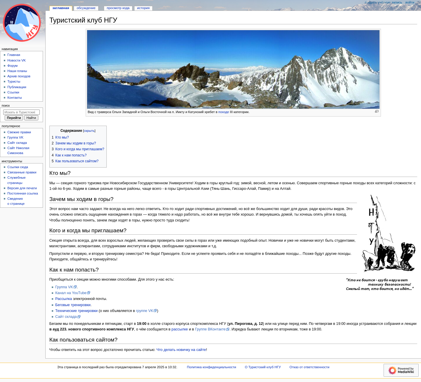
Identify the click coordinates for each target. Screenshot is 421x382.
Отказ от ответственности (309, 367)
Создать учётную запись (383, 2)
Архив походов (18, 76)
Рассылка (63, 299)
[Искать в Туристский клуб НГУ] (21, 112)
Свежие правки (19, 132)
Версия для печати (22, 188)
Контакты (14, 97)
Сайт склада (66, 317)
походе (223, 112)
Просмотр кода (118, 8)
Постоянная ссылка (22, 193)
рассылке (180, 329)
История (143, 8)
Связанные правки (21, 172)
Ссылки (13, 92)
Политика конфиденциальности (211, 367)
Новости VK (16, 60)
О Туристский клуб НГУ (263, 367)
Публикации (16, 87)
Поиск (6, 105)
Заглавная (60, 8)
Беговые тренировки (73, 305)
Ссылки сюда (17, 167)
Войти (410, 2)
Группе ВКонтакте (210, 329)
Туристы (13, 81)
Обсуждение (86, 8)
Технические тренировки (76, 311)
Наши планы (17, 71)
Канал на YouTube (71, 293)
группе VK (144, 311)
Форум (12, 65)
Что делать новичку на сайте (181, 350)
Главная (13, 55)
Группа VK (64, 287)
